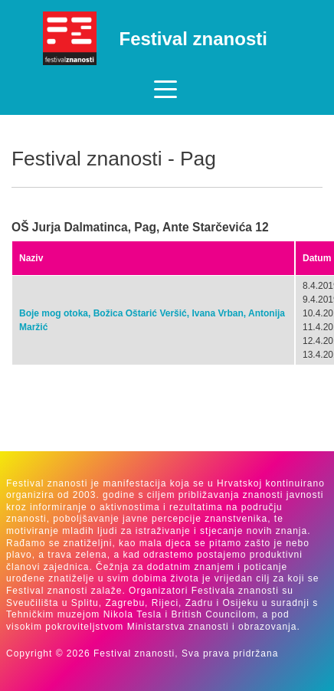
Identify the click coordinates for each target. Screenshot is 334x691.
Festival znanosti (193, 38)
